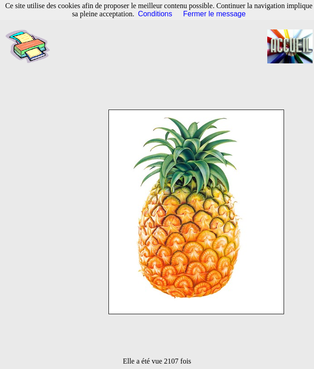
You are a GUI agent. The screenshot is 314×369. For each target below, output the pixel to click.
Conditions (155, 14)
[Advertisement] (163, 46)
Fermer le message (214, 14)
